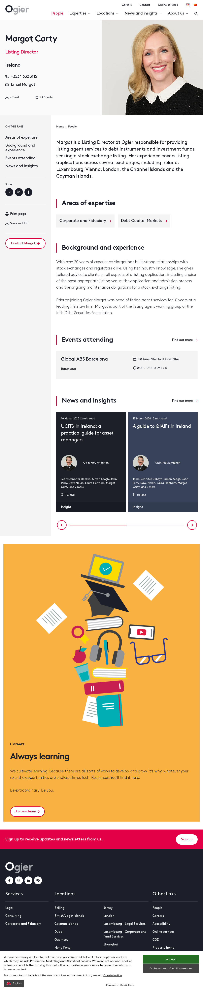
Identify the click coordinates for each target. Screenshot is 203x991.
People (57, 14)
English (14, 983)
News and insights (143, 14)
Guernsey (61, 939)
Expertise (80, 14)
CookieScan (127, 985)
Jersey (108, 908)
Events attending (20, 158)
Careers (127, 5)
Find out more (185, 340)
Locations (107, 14)
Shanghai (111, 944)
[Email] (9, 192)
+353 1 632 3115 (21, 77)
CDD (155, 939)
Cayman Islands (66, 924)
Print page (15, 214)
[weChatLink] (38, 880)
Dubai (58, 932)
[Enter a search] (196, 13)
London (109, 916)
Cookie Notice (112, 975)
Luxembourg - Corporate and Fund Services (125, 934)
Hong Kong (62, 947)
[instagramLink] (19, 880)
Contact (145, 5)
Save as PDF (16, 223)
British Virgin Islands (69, 916)
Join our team (27, 811)
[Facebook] (28, 192)
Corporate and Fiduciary (23, 924)
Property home (163, 947)
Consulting (13, 916)
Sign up (186, 839)
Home (60, 126)
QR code (44, 97)
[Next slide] (192, 525)
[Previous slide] (62, 525)
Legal (9, 908)
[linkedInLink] (28, 880)
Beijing (59, 908)
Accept (171, 959)
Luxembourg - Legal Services (125, 924)
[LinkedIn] (19, 192)
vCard (12, 97)
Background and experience (20, 148)
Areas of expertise (21, 138)
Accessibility (161, 924)
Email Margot (20, 85)
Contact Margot (25, 243)
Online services (168, 5)
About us (178, 14)
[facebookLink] (9, 880)
